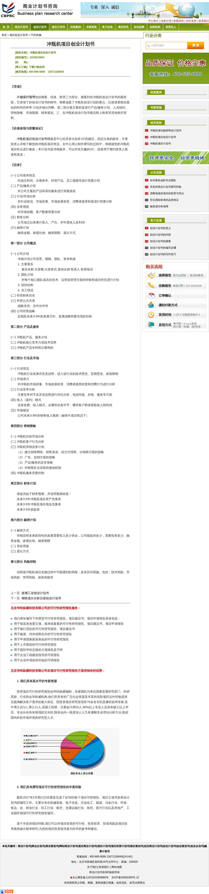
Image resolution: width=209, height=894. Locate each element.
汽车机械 (36, 35)
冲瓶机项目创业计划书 (32, 139)
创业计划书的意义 (160, 228)
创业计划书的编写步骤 (163, 247)
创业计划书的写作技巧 (163, 254)
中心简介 (153, 20)
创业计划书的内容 (160, 234)
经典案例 (156, 92)
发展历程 (178, 20)
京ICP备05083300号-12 (125, 877)
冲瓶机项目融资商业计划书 (165, 130)
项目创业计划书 (19, 35)
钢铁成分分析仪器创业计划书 (41, 598)
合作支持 (191, 20)
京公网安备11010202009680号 (89, 877)
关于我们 (92, 867)
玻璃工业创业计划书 (35, 593)
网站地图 (116, 867)
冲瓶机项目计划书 (160, 143)
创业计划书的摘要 (160, 241)
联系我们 (204, 20)
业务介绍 (166, 20)
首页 (4, 35)
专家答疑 (156, 107)
